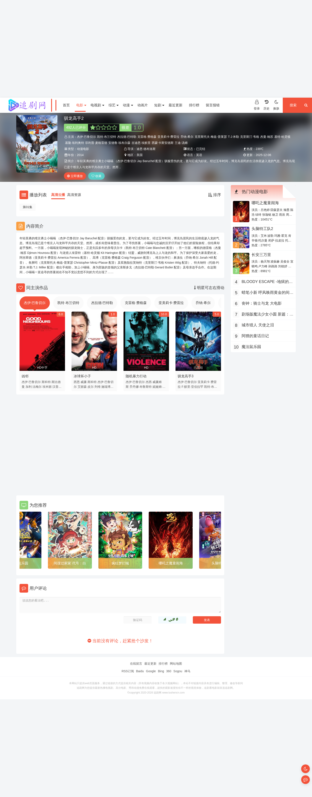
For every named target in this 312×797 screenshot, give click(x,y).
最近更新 (175, 105)
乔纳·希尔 (186, 136)
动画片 (142, 105)
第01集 (27, 207)
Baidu (140, 671)
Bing (161, 671)
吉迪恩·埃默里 (141, 143)
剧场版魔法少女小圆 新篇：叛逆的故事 (267, 314)
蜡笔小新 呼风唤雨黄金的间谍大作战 (267, 293)
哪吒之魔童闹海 (171, 563)
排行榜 (194, 105)
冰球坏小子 (82, 376)
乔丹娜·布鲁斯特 (141, 386)
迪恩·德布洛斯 (146, 149)
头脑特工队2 (262, 229)
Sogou (177, 671)
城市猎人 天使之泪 (258, 325)
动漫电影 (83, 149)
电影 (81, 105)
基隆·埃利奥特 (74, 143)
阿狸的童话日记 (255, 336)
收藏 (96, 176)
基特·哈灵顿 (282, 136)
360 (168, 671)
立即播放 (75, 176)
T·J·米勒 (233, 136)
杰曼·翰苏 (266, 136)
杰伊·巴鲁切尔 (86, 136)
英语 (199, 155)
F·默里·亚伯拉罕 (192, 386)
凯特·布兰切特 (106, 136)
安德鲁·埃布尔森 (119, 143)
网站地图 (176, 663)
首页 (66, 105)
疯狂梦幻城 (120, 563)
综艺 (114, 105)
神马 (187, 671)
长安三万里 (261, 255)
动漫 (128, 105)
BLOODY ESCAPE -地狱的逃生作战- (267, 282)
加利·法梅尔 (34, 386)
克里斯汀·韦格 (249, 136)
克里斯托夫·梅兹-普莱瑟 (211, 136)
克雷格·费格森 (146, 136)
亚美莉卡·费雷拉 (169, 136)
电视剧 (97, 105)
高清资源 (74, 195)
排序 (214, 195)
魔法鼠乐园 (251, 347)
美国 (139, 155)
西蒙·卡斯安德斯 (163, 143)
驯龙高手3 (185, 376)
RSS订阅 (128, 671)
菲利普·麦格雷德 (96, 143)
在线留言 (136, 663)
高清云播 (58, 195)
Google (151, 671)
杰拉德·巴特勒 (126, 136)
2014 (80, 155)
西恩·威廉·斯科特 (85, 382)
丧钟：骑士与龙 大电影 (262, 303)
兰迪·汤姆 (181, 143)
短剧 (159, 105)
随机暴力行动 (136, 376)
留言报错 (213, 105)
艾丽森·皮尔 (86, 386)
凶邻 (25, 376)
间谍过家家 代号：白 (70, 563)
